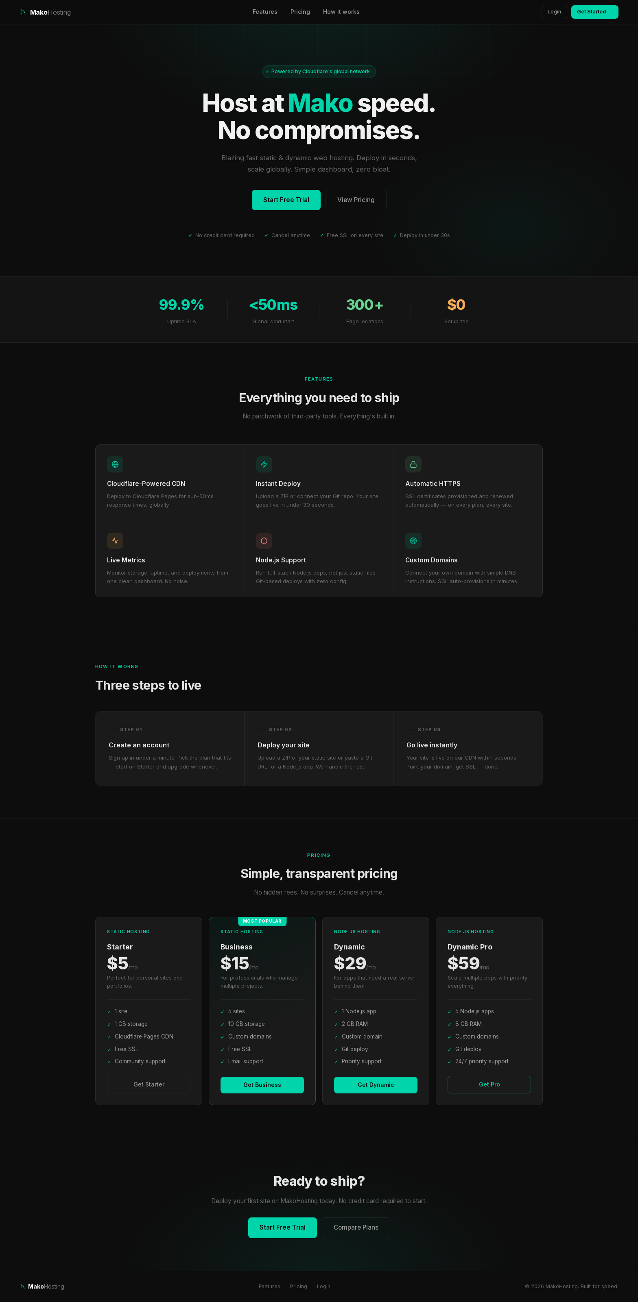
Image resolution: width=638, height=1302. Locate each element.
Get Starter (148, 1084)
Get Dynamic (376, 1084)
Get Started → (595, 12)
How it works (341, 11)
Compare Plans (356, 1227)
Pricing (300, 11)
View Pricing (356, 200)
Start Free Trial (286, 200)
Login (554, 12)
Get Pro (489, 1084)
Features (265, 11)
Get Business (262, 1084)
